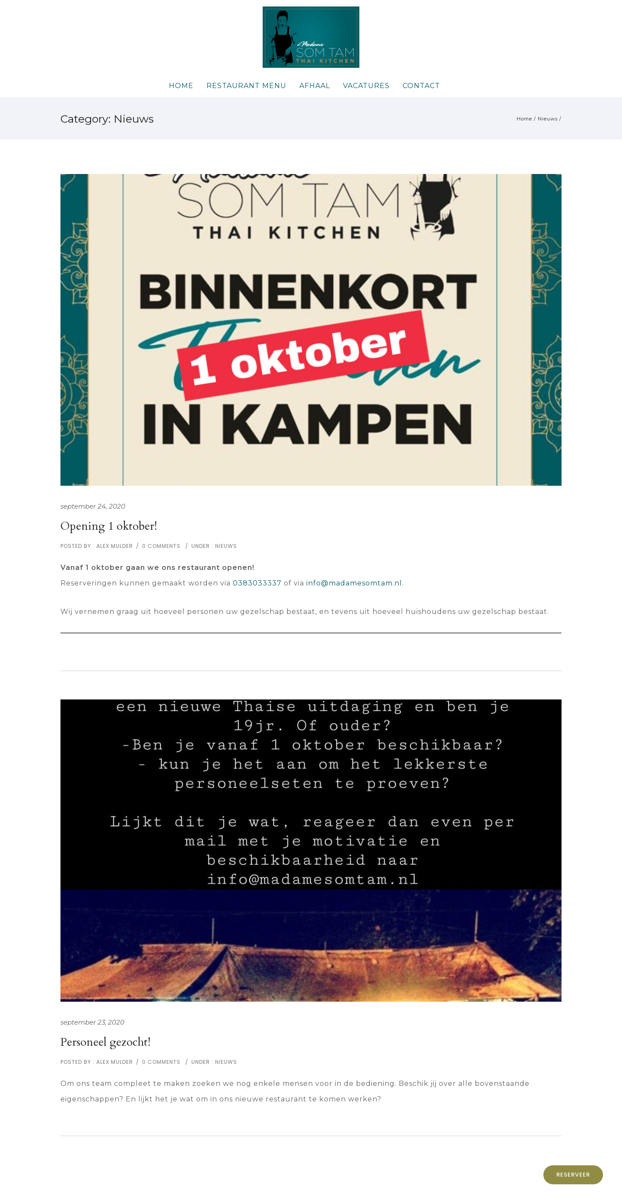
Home (181, 86)
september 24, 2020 (92, 506)
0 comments (161, 546)
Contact (421, 86)
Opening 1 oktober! (108, 526)
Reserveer (573, 1175)
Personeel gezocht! (105, 1042)
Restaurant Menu (246, 86)
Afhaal (314, 86)
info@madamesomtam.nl (354, 583)
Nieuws (548, 119)
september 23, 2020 (92, 1022)
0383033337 (257, 583)
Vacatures (366, 86)
